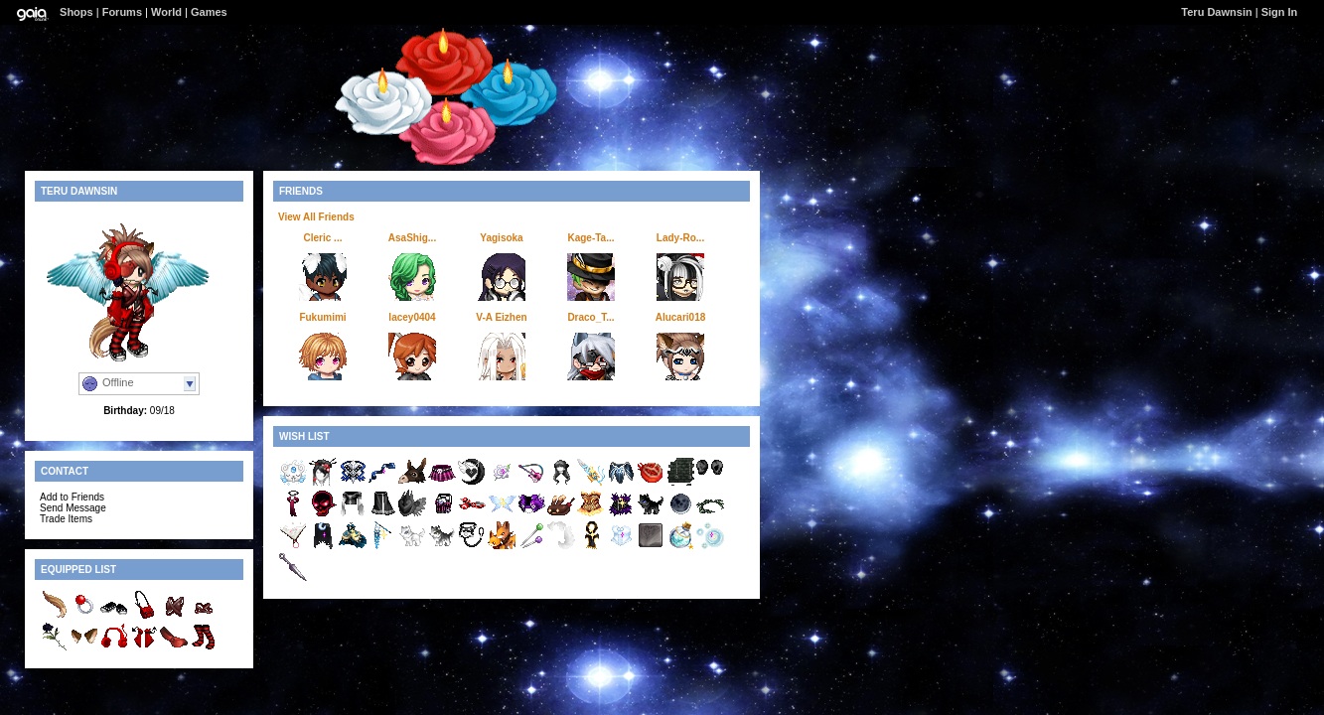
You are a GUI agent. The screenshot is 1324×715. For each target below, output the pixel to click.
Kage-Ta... (590, 237)
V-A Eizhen (501, 317)
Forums (122, 12)
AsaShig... (412, 237)
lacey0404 (411, 317)
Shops (76, 12)
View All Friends (316, 217)
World (166, 12)
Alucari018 (681, 317)
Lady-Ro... (680, 237)
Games (209, 12)
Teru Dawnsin (1216, 12)
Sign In (1279, 12)
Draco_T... (590, 317)
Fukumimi (322, 317)
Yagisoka (501, 237)
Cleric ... (323, 237)
